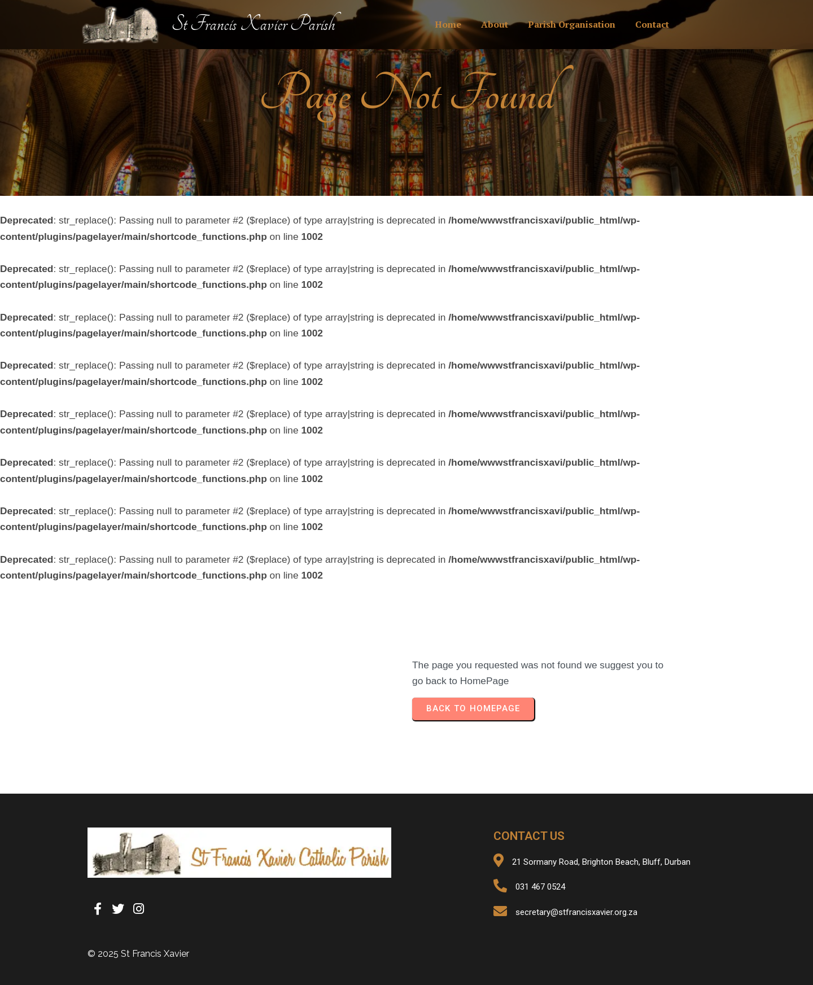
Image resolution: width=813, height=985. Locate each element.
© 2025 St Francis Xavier (138, 953)
